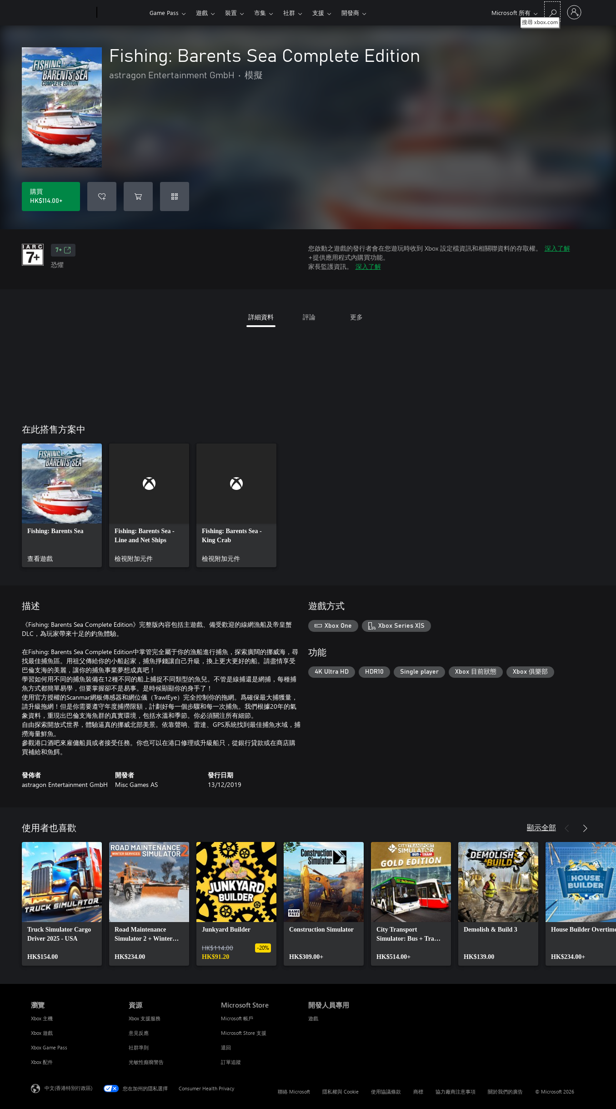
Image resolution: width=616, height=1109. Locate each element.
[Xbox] (122, 12)
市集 (260, 12)
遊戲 (202, 12)
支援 (318, 12)
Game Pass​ (164, 12)
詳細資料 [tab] (261, 317)
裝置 (231, 12)
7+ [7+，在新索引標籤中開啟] (63, 250)
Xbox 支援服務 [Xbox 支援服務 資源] (144, 1018)
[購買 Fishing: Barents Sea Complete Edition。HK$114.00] (51, 196)
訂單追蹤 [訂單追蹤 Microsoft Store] (231, 1062)
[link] (62, 505)
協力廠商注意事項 (456, 1091)
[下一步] (585, 828)
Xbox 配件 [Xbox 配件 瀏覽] (42, 1062)
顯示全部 (541, 827)
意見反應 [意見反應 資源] (139, 1033)
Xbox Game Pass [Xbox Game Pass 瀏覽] (49, 1047)
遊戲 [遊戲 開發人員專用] (313, 1018)
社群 (289, 12)
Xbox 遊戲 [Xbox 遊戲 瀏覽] (42, 1033)
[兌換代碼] (174, 196)
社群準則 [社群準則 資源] (139, 1047)
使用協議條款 (386, 1091)
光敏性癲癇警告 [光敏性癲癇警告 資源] (146, 1062)
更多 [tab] (356, 317)
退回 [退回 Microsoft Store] (226, 1047)
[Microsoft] (62, 12)
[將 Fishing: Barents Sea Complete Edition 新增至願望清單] (101, 196)
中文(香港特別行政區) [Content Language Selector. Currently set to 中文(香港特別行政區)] (68, 1088)
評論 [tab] (309, 317)
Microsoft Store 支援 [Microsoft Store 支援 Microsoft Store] (243, 1033)
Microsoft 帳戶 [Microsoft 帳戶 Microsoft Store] (237, 1018)
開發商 (350, 12)
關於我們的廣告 (505, 1091)
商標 (418, 1091)
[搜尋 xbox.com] (552, 11)
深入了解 (557, 248)
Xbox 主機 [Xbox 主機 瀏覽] (42, 1018)
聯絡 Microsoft (294, 1091)
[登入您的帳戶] (574, 12)
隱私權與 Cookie (340, 1091)
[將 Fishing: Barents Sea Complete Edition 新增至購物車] (138, 196)
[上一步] (567, 828)
